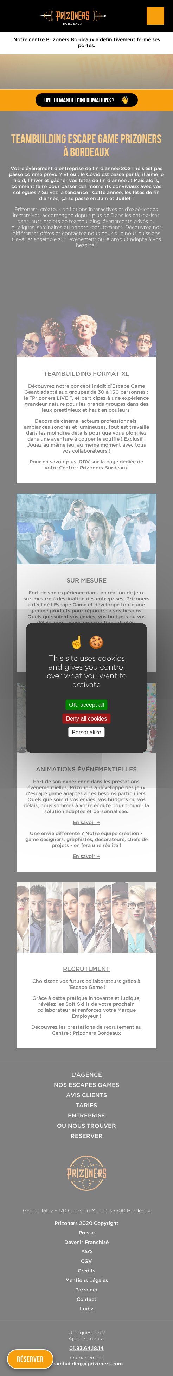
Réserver (30, 1359)
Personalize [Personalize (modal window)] (86, 732)
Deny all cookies (86, 718)
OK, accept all (86, 705)
